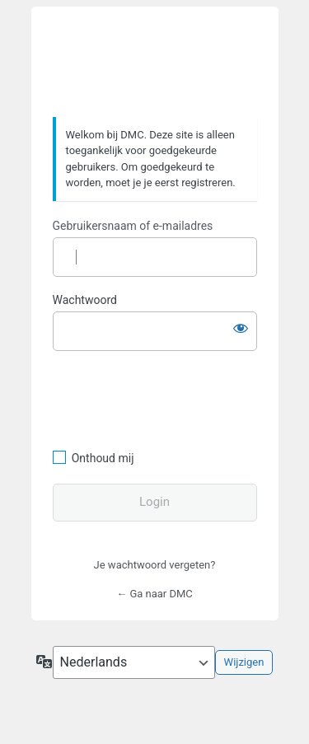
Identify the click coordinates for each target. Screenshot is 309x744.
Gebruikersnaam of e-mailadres (133, 225)
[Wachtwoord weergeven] (240, 327)
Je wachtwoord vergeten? (155, 565)
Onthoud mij (103, 458)
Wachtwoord (85, 299)
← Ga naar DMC (154, 593)
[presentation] (165, 398)
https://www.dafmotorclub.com (154, 62)
